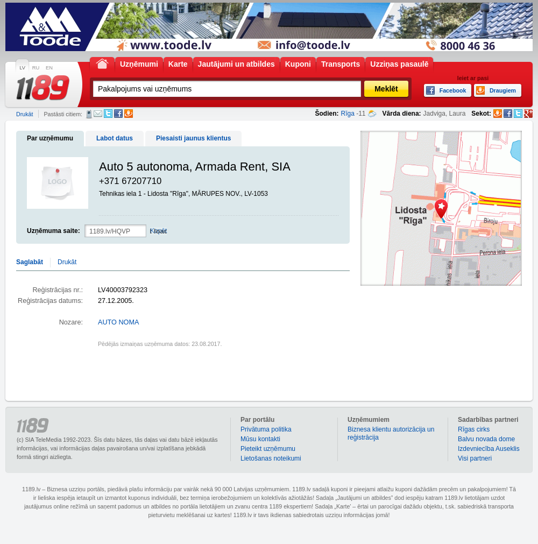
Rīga (348, 113)
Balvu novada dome (486, 439)
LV (22, 67)
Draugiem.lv (128, 113)
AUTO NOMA (118, 322)
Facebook (118, 113)
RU (35, 67)
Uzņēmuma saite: (53, 231)
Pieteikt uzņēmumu (267, 449)
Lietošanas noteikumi (270, 458)
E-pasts (98, 113)
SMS (89, 114)
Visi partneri (475, 458)
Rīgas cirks (474, 429)
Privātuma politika (266, 429)
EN (49, 67)
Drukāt (24, 114)
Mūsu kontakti (260, 439)
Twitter (108, 113)
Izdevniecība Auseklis (489, 449)
